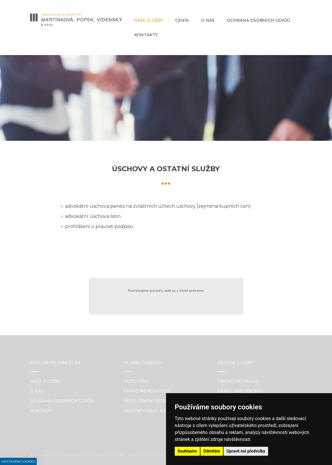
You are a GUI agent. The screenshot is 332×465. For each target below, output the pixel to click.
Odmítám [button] (211, 451)
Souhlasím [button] (187, 451)
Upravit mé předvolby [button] (245, 451)
